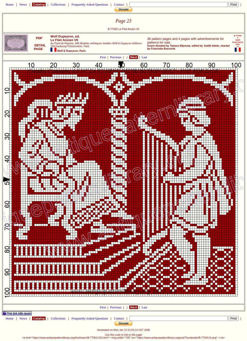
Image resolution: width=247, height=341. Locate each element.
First (103, 57)
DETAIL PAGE (39, 47)
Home (9, 4)
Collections (58, 4)
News (23, 4)
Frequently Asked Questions (90, 4)
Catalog (39, 4)
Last (144, 57)
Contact (119, 4)
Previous (116, 57)
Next (133, 57)
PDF (39, 38)
